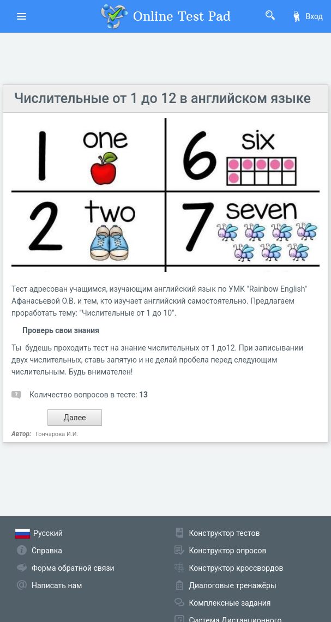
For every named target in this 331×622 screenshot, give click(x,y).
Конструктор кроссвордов (236, 568)
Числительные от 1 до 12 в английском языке (162, 98)
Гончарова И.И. (56, 434)
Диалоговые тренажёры (232, 585)
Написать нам (57, 585)
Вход (307, 16)
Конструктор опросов (228, 550)
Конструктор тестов (224, 533)
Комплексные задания (230, 603)
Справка (47, 550)
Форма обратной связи (73, 568)
